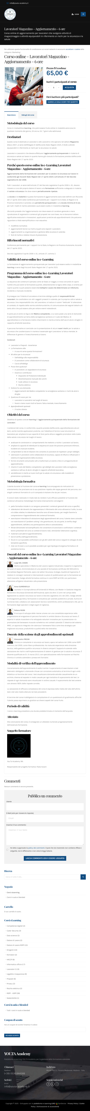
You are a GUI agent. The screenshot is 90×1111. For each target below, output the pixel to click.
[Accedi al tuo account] (74, 14)
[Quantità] (53, 87)
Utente (9, 801)
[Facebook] (48, 1084)
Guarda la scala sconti (63, 102)
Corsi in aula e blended (16, 897)
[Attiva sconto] (12, 1035)
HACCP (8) (11, 960)
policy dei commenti (36, 848)
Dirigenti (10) (12, 950)
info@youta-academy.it (17, 3)
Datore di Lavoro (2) (14, 940)
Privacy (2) (11, 984)
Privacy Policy (73, 1104)
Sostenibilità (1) (13, 998)
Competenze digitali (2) (16, 926)
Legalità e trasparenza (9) (17, 974)
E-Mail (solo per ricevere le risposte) (20, 813)
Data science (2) (13, 936)
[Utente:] (45, 806)
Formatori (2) (12, 955)
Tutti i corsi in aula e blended (18, 1010)
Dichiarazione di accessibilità (48, 1107)
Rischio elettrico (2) (14, 988)
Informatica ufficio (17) (16, 964)
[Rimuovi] (48, 87)
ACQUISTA (69, 87)
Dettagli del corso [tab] (28, 115)
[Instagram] (56, 1084)
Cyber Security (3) (14, 931)
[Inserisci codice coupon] (45, 1029)
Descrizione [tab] (11, 115)
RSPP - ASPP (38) (13, 993)
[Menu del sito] (83, 14)
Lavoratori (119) (13, 969)
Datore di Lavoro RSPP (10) (17, 945)
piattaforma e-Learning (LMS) (44, 1104)
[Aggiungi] (58, 87)
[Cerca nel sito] (83, 877)
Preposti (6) (11, 979)
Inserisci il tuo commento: (16, 825)
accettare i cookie (73, 49)
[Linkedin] (52, 1084)
